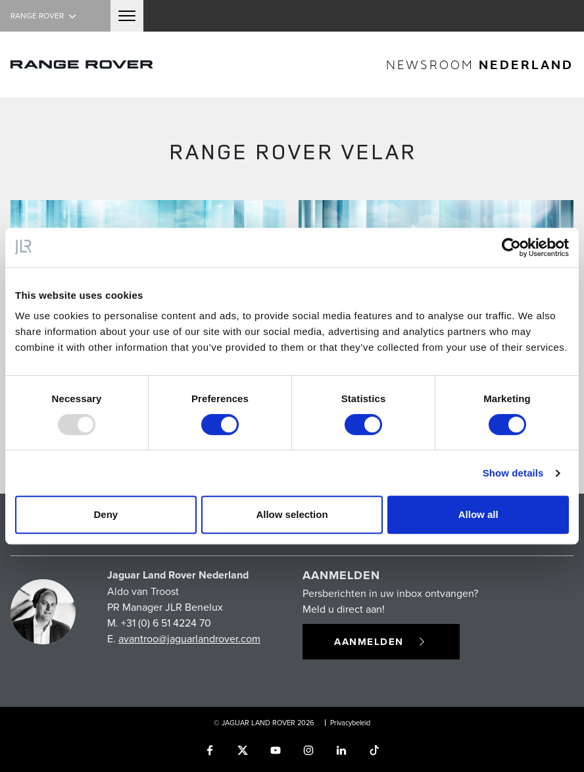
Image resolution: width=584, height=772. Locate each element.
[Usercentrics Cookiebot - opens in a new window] (511, 247)
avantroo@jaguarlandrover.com (189, 638)
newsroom (479, 64)
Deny (105, 514)
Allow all (478, 514)
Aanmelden (381, 641)
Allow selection (292, 514)
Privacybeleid (350, 722)
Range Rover (45, 15)
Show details (513, 472)
